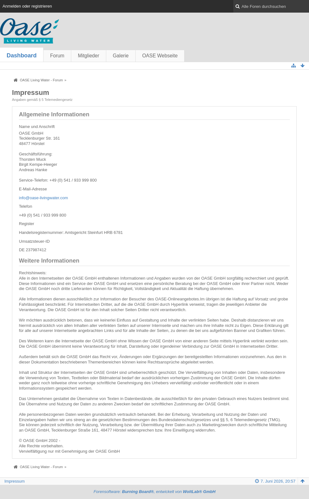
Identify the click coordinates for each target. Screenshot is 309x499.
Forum (57, 55)
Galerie (121, 55)
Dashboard (22, 55)
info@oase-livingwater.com (43, 197)
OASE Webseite (160, 55)
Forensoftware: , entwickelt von (155, 491)
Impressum (14, 481)
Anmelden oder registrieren (27, 6)
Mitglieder (88, 55)
